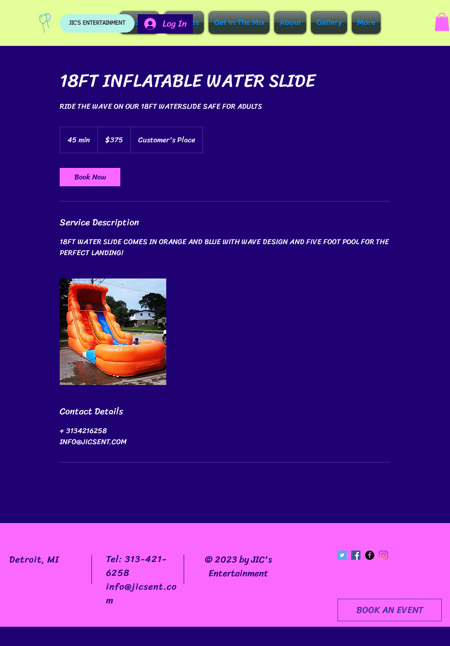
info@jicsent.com (141, 593)
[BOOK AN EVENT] (390, 610)
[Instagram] (383, 555)
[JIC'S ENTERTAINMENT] (97, 23)
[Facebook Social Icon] (355, 555)
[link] (90, 177)
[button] (442, 22)
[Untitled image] (113, 331)
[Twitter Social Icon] (342, 555)
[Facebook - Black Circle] (369, 555)
